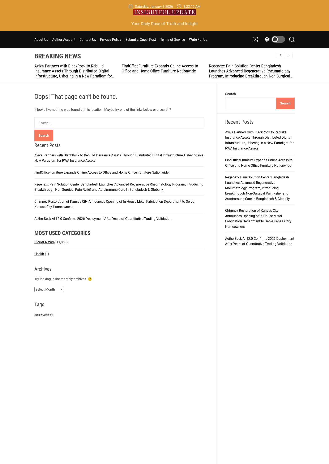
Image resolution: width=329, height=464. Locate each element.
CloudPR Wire (44, 242)
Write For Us (198, 39)
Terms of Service (172, 39)
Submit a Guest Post (140, 39)
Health (39, 254)
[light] (274, 39)
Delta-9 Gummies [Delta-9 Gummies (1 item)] (43, 314)
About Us (41, 39)
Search (230, 94)
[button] (288, 55)
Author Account (63, 39)
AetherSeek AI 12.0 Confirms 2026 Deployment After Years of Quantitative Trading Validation (102, 219)
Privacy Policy (110, 39)
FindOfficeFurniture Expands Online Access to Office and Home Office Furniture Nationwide (160, 68)
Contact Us (88, 39)
